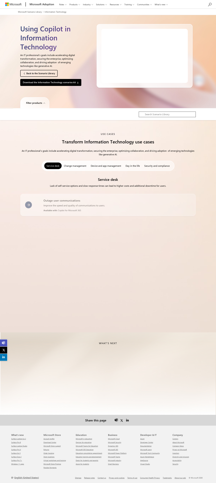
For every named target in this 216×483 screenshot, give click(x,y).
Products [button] (75, 4)
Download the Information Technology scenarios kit (49, 82)
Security (175, 464)
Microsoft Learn (146, 449)
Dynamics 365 (113, 446)
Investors (175, 453)
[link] (4, 343)
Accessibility (177, 460)
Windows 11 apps (17, 464)
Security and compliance (157, 165)
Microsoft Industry (114, 460)
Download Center (50, 442)
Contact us (102, 478)
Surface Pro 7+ (16, 460)
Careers (175, 439)
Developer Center (146, 442)
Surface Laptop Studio (19, 446)
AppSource (144, 460)
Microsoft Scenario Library (30, 11)
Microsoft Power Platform (117, 453)
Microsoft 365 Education (84, 449)
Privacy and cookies (116, 478)
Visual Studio (145, 464)
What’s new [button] (161, 4)
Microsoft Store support (52, 446)
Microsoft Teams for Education (87, 446)
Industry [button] (88, 4)
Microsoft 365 (113, 449)
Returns (46, 449)
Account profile (49, 439)
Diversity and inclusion (180, 457)
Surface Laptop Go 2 (18, 439)
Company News (178, 446)
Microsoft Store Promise (52, 464)
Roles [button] (63, 4)
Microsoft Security (114, 442)
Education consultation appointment (89, 453)
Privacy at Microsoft (179, 449)
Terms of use (132, 478)
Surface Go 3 (16, 453)
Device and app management (106, 165)
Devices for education (84, 442)
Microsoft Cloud (114, 439)
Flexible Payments (50, 467)
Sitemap (78, 478)
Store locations (49, 457)
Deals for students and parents (87, 460)
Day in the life (133, 165)
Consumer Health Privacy (150, 478)
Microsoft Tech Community (150, 453)
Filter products (34, 102)
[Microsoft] (13, 4)
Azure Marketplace (147, 457)
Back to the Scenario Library (40, 73)
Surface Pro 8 (16, 442)
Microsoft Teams (114, 457)
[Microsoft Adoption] (41, 4)
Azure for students (82, 464)
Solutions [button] (102, 4)
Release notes (89, 478)
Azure (142, 439)
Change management (75, 165)
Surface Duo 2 (16, 457)
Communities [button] (144, 4)
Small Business (113, 464)
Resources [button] (116, 4)
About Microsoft (178, 442)
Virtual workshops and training (55, 460)
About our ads (180, 478)
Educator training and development (88, 457)
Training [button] (129, 4)
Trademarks (167, 478)
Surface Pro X (16, 449)
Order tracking (49, 453)
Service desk (52, 165)
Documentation (146, 446)
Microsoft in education (84, 439)
